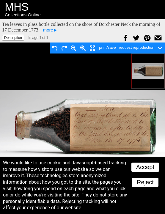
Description (13, 38)
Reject (145, 182)
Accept (145, 167)
